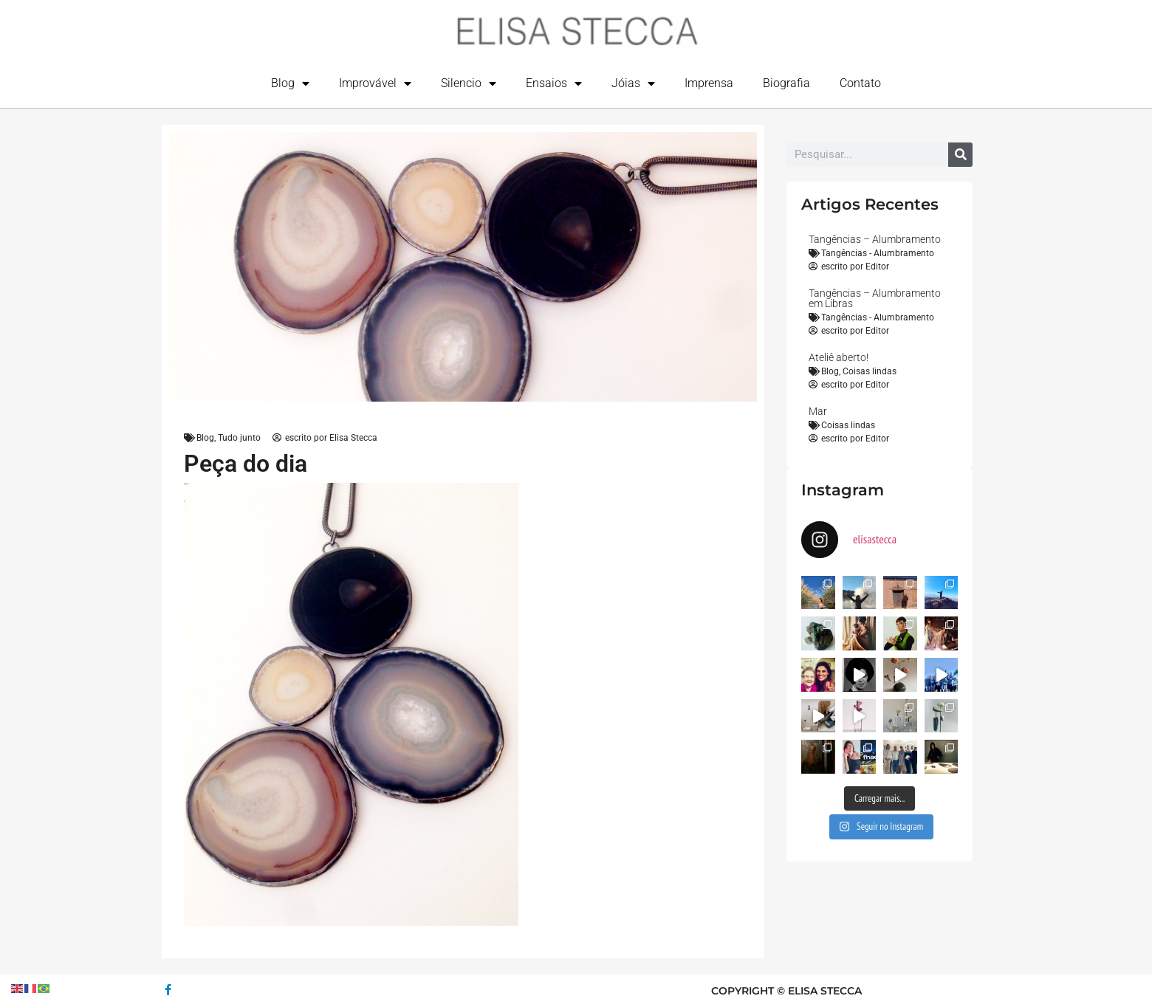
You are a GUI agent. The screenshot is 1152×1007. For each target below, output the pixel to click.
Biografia (786, 83)
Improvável (375, 83)
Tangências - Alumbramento (877, 253)
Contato (860, 83)
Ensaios (554, 83)
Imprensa (709, 83)
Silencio (468, 83)
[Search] (960, 154)
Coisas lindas (869, 371)
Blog (290, 83)
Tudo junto (239, 438)
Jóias (633, 83)
